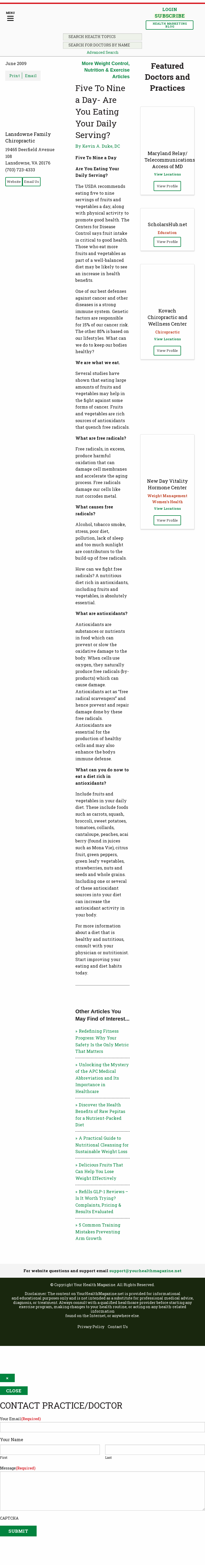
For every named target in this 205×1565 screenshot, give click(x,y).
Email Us (31, 181)
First (3, 1457)
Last (108, 1457)
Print (14, 75)
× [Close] (7, 1378)
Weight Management (167, 495)
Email (31, 75)
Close (13, 1391)
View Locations (167, 174)
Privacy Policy (90, 1327)
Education (167, 232)
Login (169, 9)
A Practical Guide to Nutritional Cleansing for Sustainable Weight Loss (102, 1144)
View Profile (167, 186)
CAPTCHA (9, 1518)
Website (14, 181)
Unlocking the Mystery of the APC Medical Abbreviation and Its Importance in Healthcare (102, 1078)
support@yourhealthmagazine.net (145, 1270)
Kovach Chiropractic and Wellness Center (167, 317)
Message (18, 1468)
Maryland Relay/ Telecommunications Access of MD (169, 159)
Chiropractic (167, 332)
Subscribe (169, 15)
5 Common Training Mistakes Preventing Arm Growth (97, 1231)
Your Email (20, 1418)
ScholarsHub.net (167, 224)
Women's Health (167, 501)
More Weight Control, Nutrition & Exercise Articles (106, 70)
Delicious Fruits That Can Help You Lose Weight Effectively (99, 1171)
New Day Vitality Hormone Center (167, 484)
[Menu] (10, 16)
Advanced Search (103, 52)
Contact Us (118, 1327)
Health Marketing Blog (170, 25)
